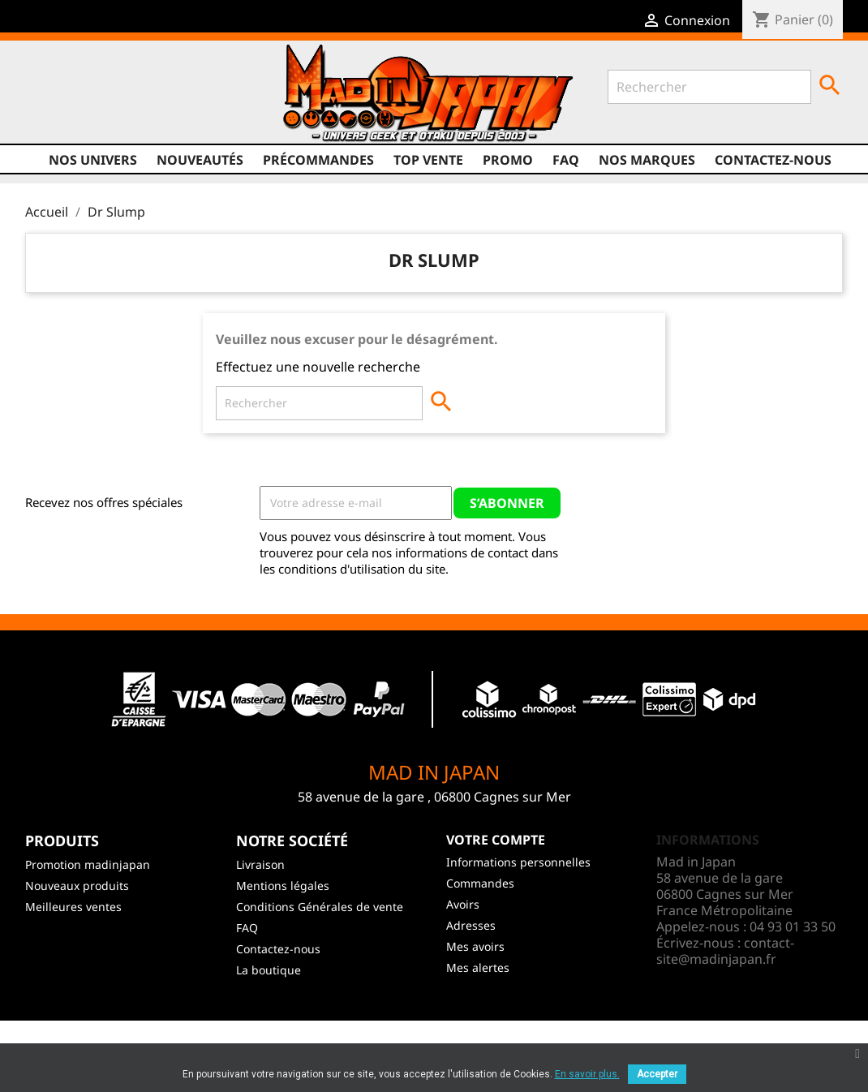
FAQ (565, 160)
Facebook (40, 111)
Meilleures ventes (73, 906)
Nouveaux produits (77, 885)
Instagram (132, 111)
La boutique (268, 970)
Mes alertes (477, 967)
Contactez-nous (773, 160)
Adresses (471, 925)
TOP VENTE (428, 160)
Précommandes (318, 160)
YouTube (101, 111)
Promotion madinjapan (87, 864)
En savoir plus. (587, 1074)
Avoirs (462, 904)
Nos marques (647, 160)
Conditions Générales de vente (319, 906)
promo (508, 160)
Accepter (657, 1074)
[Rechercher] (709, 87)
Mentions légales (282, 885)
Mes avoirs (475, 946)
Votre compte (495, 840)
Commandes (480, 883)
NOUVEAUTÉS (200, 160)
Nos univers (93, 160)
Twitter (70, 111)
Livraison (260, 864)
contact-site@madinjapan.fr (725, 951)
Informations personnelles (518, 862)
